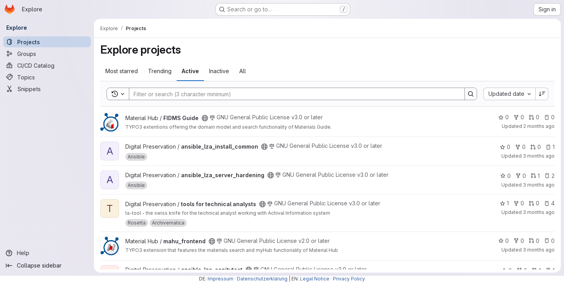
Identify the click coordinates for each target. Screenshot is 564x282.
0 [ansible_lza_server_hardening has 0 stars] (505, 175)
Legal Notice (314, 279)
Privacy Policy (349, 279)
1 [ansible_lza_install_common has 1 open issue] (550, 147)
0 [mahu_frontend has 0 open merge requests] (534, 240)
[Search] (293, 94)
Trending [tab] (160, 71)
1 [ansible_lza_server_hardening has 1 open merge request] (535, 175)
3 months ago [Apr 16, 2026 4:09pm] (539, 250)
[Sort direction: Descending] (542, 94)
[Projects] (47, 41)
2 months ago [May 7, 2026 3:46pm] (539, 126)
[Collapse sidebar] (47, 265)
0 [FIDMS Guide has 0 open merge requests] (534, 117)
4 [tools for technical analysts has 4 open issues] (549, 203)
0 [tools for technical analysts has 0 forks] (518, 203)
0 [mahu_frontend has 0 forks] (518, 240)
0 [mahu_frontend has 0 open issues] (549, 240)
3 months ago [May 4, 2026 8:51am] (539, 156)
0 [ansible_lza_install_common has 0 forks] (520, 147)
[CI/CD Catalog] (47, 65)
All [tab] (242, 71)
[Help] (47, 253)
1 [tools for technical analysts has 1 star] (504, 203)
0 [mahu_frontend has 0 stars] (503, 240)
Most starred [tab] (121, 71)
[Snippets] (47, 88)
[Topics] (47, 77)
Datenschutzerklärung (262, 279)
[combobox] (509, 94)
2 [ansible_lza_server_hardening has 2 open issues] (549, 175)
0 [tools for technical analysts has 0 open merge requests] (534, 203)
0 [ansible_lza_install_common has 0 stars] (505, 147)
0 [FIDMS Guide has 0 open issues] (549, 117)
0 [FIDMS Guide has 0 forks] (518, 117)
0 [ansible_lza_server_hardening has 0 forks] (520, 175)
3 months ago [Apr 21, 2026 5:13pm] (539, 212)
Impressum (220, 279)
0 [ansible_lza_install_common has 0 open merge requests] (535, 147)
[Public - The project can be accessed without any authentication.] (205, 118)
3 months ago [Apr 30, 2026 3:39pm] (539, 185)
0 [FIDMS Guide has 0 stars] (503, 117)
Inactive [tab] (219, 71)
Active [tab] (190, 71)
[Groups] (47, 53)
